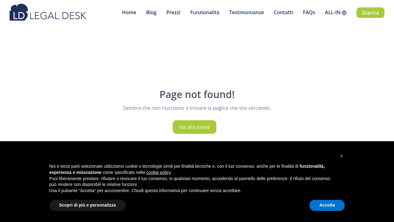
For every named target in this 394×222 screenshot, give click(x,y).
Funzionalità (204, 12)
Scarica (370, 12)
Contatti (283, 12)
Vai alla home (194, 127)
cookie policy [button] (158, 172)
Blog (151, 12)
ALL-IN (333, 12)
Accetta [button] (327, 205)
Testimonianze (246, 12)
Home (129, 12)
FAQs (309, 12)
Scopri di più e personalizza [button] (87, 205)
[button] (342, 156)
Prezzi (173, 12)
